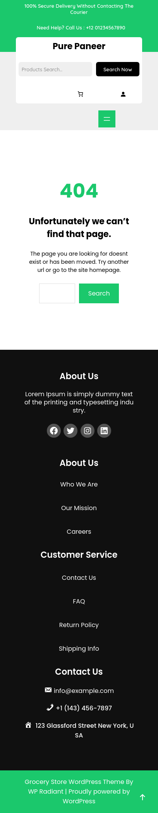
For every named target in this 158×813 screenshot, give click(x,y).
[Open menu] (106, 118)
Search (99, 293)
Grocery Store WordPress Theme (75, 781)
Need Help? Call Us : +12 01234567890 (81, 27)
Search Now (117, 69)
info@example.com (84, 690)
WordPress (79, 801)
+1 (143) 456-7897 (84, 708)
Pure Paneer (79, 46)
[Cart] (80, 94)
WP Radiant (45, 791)
